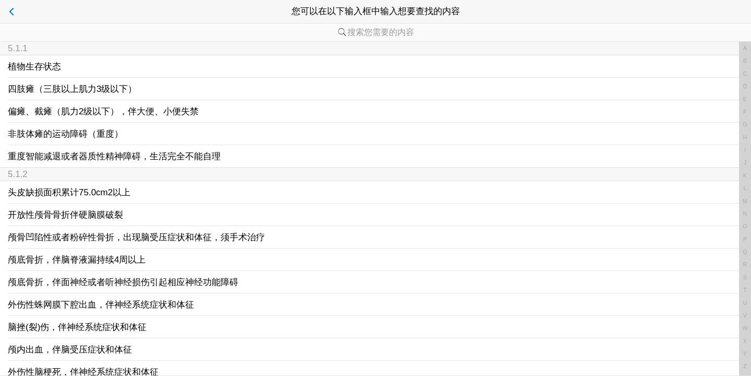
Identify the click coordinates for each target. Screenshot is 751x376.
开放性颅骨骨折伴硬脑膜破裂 (65, 215)
